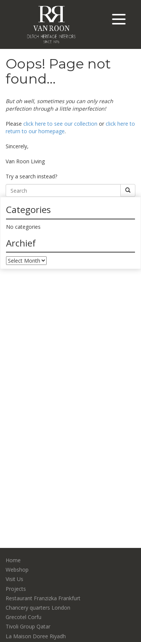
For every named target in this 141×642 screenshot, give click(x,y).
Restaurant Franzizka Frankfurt (43, 598)
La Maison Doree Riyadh (36, 636)
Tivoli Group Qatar (28, 626)
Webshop (17, 569)
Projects (16, 588)
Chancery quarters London (38, 607)
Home (13, 560)
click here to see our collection (60, 123)
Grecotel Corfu (23, 617)
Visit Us (14, 579)
